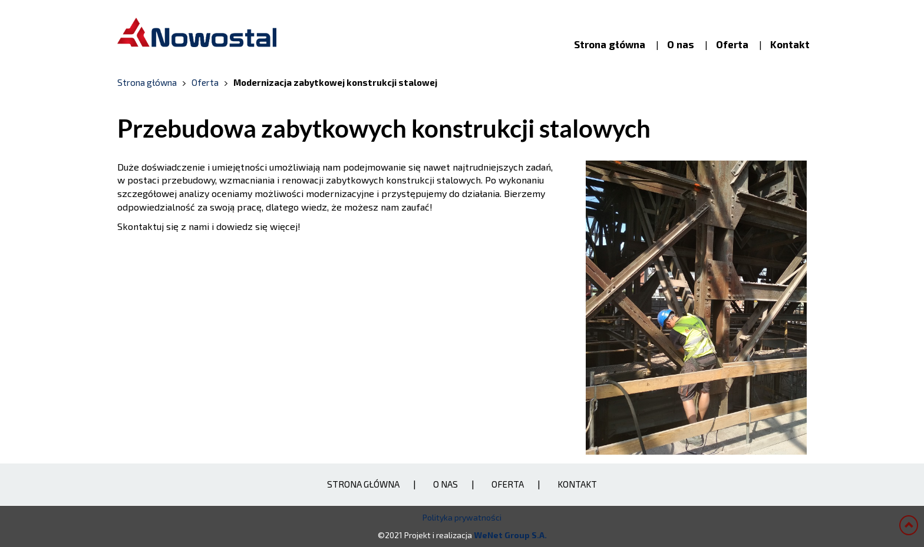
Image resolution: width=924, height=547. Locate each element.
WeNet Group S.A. (510, 535)
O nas (680, 44)
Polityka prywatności (462, 517)
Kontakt (790, 44)
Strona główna (609, 44)
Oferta (732, 44)
